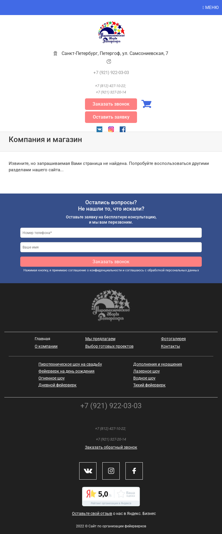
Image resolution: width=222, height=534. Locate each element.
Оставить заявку (111, 117)
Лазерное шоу (146, 371)
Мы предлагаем (100, 338)
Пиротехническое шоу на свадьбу (70, 364)
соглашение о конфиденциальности (95, 270)
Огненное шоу (51, 378)
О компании (46, 346)
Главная (42, 338)
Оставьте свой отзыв (92, 513)
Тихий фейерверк (149, 385)
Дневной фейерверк (57, 385)
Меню (211, 7)
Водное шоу (144, 378)
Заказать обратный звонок (111, 447)
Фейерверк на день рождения (66, 371)
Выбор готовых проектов (109, 346)
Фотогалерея (173, 338)
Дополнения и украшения (157, 364)
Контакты (170, 346)
